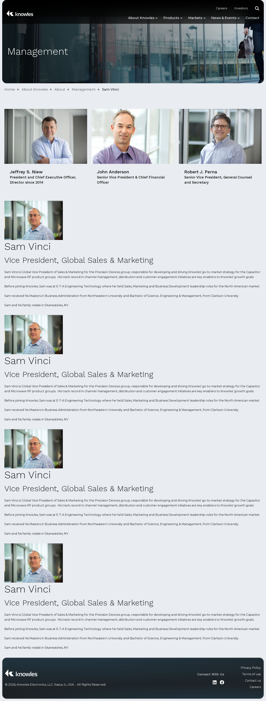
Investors (241, 8)
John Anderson (130, 176)
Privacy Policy (251, 668)
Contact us (253, 680)
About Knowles (35, 89)
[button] (257, 8)
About (59, 89)
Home (9, 89)
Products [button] (171, 18)
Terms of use (251, 674)
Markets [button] (195, 18)
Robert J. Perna (218, 176)
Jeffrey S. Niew (43, 176)
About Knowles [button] (141, 18)
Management (84, 89)
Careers (221, 8)
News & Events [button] (223, 18)
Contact (252, 18)
